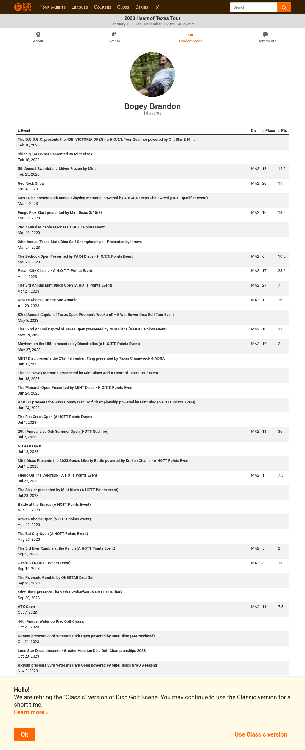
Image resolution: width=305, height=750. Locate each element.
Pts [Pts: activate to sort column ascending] (282, 130)
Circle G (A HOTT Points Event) (44, 563)
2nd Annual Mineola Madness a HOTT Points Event (61, 227)
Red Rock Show (31, 183)
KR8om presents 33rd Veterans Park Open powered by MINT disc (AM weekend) (86, 636)
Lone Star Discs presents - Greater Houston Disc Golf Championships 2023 (82, 650)
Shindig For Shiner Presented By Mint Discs (55, 154)
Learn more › (31, 712)
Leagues (79, 7)
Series (141, 7)
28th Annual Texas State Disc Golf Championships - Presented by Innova (80, 241)
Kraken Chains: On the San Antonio (47, 300)
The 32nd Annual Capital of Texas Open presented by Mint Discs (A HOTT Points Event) (92, 329)
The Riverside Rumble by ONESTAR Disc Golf (56, 577)
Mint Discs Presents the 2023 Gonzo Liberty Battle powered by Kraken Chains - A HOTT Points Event (104, 460)
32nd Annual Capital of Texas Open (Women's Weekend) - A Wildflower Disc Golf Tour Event (96, 314)
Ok (24, 734)
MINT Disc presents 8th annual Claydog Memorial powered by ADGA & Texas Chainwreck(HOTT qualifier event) (113, 198)
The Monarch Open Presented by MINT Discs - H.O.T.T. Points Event (76, 387)
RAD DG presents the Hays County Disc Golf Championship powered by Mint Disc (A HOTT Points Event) (106, 402)
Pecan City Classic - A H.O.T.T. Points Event (55, 270)
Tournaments (52, 7)
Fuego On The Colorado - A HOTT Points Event (57, 475)
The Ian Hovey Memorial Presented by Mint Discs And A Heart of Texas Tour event (88, 373)
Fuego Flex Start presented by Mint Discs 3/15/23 (60, 212)
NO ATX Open (29, 446)
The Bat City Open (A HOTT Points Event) (53, 533)
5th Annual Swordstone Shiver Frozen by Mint (57, 168)
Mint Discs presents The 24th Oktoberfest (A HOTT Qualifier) (70, 592)
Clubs (123, 7)
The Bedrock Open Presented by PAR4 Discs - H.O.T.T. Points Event (75, 256)
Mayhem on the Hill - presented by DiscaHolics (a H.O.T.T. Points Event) (79, 343)
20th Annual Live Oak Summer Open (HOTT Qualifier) (63, 431)
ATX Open (26, 606)
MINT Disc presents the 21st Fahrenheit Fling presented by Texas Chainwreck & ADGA (91, 358)
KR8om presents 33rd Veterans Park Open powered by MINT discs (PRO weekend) (88, 665)
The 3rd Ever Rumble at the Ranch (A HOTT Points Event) (66, 548)
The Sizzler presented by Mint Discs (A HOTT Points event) (68, 490)
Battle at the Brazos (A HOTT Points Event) (54, 504)
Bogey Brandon (152, 106)
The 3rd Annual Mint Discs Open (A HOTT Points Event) (65, 285)
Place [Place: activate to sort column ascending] (268, 130)
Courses (102, 7)
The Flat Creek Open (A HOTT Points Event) (55, 417)
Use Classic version (261, 734)
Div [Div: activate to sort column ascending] (253, 130)
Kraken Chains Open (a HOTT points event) (54, 519)
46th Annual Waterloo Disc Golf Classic (51, 621)
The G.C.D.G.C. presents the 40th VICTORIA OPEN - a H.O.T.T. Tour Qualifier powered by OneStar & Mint (106, 139)
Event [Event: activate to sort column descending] (24, 130)
